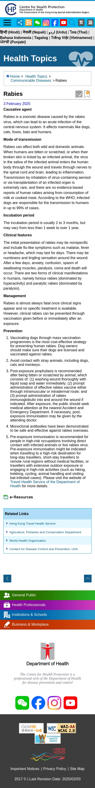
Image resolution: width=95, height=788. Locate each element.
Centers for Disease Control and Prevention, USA (43, 549)
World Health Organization (27, 540)
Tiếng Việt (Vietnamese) (71, 38)
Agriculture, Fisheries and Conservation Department (45, 532)
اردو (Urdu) (58, 32)
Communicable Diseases (31, 80)
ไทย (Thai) (78, 32)
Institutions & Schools (29, 615)
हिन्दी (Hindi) (10, 32)
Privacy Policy (54, 769)
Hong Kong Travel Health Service (32, 523)
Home (15, 76)
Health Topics (36, 76)
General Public (24, 595)
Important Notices (25, 769)
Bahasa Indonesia (15, 38)
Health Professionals (29, 605)
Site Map (77, 769)
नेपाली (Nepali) (34, 32)
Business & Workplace (30, 624)
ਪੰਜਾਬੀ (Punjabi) (13, 42)
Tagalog (41, 38)
